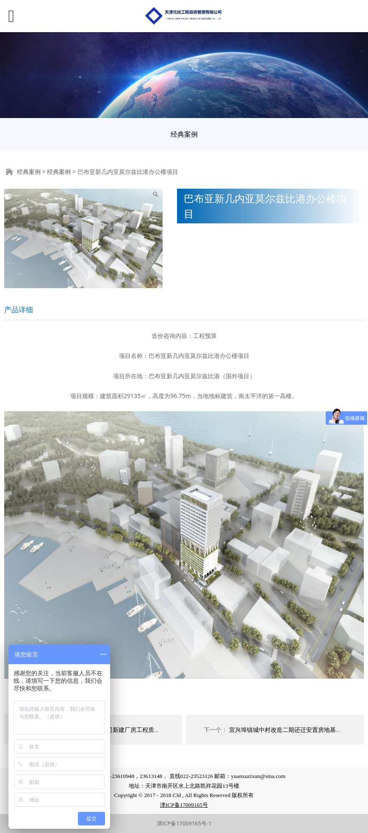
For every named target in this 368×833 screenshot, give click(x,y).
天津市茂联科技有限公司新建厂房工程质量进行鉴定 (115, 730)
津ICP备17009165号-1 (184, 823)
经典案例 (184, 134)
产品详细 (18, 309)
